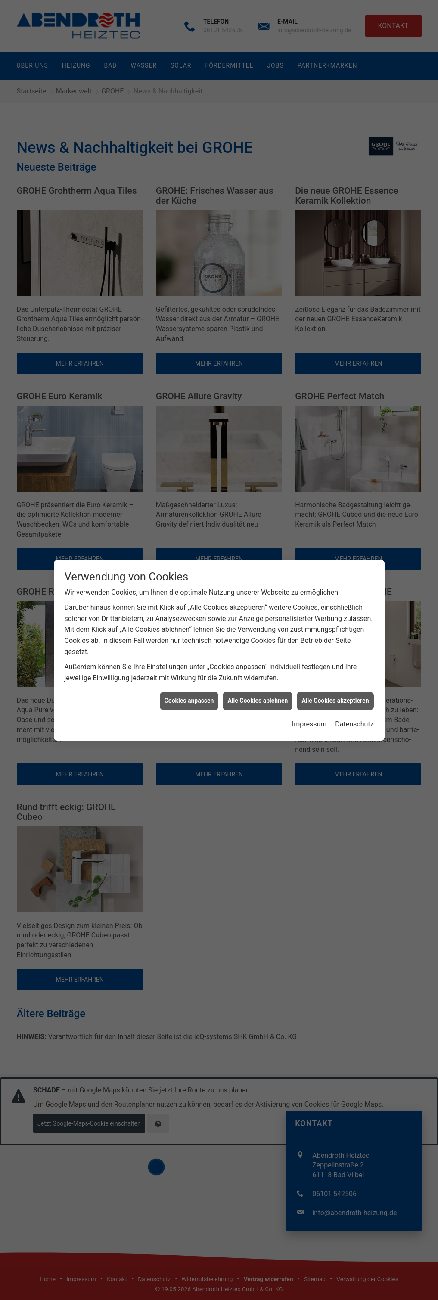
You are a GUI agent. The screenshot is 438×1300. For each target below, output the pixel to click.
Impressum (309, 720)
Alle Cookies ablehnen (257, 696)
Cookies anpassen (189, 696)
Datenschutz (354, 720)
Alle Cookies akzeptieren (335, 696)
